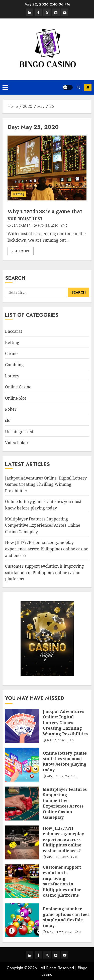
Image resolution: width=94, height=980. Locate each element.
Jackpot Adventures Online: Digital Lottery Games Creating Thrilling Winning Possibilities (46, 484)
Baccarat (13, 331)
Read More (21, 251)
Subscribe (87, 87)
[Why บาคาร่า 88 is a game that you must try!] (47, 168)
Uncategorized (19, 431)
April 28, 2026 (58, 777)
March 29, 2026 (59, 932)
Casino (11, 353)
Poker (11, 409)
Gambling (14, 364)
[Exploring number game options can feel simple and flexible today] (22, 920)
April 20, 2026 (58, 857)
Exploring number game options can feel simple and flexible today (66, 917)
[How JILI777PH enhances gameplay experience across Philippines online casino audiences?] (22, 842)
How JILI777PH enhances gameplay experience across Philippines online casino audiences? (46, 549)
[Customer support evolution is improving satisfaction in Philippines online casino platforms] (22, 881)
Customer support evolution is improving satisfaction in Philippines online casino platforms (44, 572)
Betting (18, 194)
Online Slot (15, 398)
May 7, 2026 (56, 741)
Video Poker (17, 442)
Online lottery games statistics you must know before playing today (65, 761)
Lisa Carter (21, 226)
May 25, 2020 (48, 226)
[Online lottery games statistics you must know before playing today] (22, 765)
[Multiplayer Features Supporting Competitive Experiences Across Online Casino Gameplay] (22, 803)
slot (8, 420)
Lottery (12, 376)
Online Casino (18, 387)
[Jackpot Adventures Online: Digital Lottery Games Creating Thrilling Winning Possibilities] (22, 726)
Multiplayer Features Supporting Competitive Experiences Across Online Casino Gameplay (42, 525)
